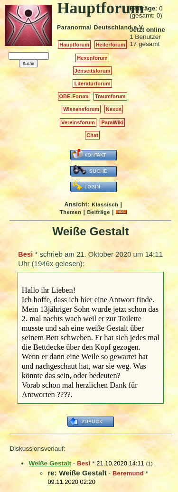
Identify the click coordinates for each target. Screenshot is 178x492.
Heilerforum (110, 44)
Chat (92, 135)
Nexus (114, 109)
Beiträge (98, 212)
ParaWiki (112, 122)
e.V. (138, 27)
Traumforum (110, 96)
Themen (70, 212)
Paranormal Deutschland (94, 27)
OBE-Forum (74, 96)
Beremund (128, 473)
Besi (25, 254)
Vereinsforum (78, 122)
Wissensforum (81, 109)
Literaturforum (92, 83)
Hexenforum (92, 58)
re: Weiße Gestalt (76, 473)
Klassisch (105, 204)
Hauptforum (74, 44)
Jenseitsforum (93, 71)
